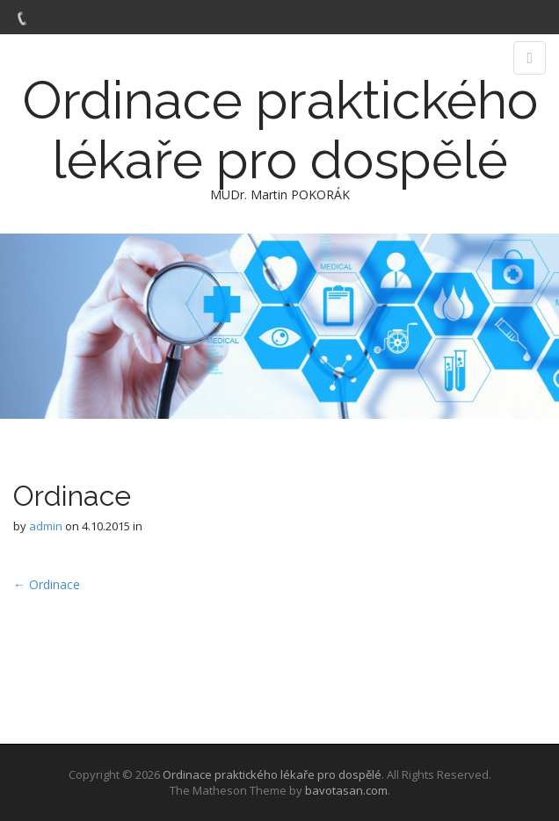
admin (45, 526)
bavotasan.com (346, 790)
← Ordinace (46, 584)
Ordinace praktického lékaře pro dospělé (280, 130)
